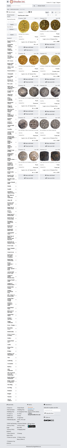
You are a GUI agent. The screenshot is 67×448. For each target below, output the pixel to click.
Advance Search (41, 5)
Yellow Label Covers (11, 67)
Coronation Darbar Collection (10, 45)
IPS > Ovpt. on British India (11, 295)
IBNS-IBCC (10, 417)
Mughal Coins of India (11, 151)
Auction (12, 29)
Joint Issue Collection (10, 95)
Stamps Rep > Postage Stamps (11, 299)
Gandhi (9, 189)
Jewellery (10, 129)
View (9, 357)
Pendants (10, 390)
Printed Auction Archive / (14, 9)
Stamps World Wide (11, 281)
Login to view (24, 42)
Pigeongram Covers (10, 103)
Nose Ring (10, 384)
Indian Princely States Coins (11, 159)
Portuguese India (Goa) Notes (10, 222)
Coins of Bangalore (10, 122)
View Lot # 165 (49, 146)
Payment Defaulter (22, 423)
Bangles (9, 393)
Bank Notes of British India (11, 215)
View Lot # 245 (28, 114)
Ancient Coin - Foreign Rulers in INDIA (11, 137)
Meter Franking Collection (10, 99)
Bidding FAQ (20, 409)
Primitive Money (10, 119)
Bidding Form (10, 411)
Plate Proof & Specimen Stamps (11, 110)
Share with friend (28, 47)
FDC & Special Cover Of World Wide (11, 374)
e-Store (19, 413)
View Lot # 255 (49, 82)
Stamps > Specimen (10, 318)
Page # (47, 12)
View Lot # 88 (28, 178)
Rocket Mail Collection (10, 64)
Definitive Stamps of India (10, 304)
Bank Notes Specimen (10, 226)
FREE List (10, 415)
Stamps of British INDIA (11, 284)
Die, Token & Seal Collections (11, 196)
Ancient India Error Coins (11, 272)
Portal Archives (11, 70)
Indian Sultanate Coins (10, 146)
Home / (8, 9)
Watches (10, 396)
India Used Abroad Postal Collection (11, 87)
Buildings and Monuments (11, 354)
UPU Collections (10, 370)
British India (11, 331)
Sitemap (19, 433)
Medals (9, 186)
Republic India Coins (11, 179)
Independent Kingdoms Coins (11, 155)
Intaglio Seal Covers (11, 91)
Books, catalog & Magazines (11, 381)
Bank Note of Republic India (11, 242)
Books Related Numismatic (11, 378)
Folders (9, 338)
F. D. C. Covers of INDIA (11, 335)
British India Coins (11, 172)
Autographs (10, 73)
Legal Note (20, 417)
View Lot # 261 (49, 114)
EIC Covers (10, 60)
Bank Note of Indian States (11, 208)
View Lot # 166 (28, 146)
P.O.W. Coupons (10, 211)
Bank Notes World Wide (10, 260)
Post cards (10, 83)
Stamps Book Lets (11, 341)
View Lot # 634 (49, 178)
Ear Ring (10, 387)
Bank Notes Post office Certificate (10, 256)
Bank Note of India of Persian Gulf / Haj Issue (11, 238)
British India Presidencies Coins (11, 168)
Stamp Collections (10, 322)
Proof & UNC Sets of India (11, 176)
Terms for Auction (11, 437)
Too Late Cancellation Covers (11, 57)
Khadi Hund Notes (11, 308)
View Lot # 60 (50, 47)
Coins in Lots (11, 252)
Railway (9, 366)
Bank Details (20, 407)
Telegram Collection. (10, 106)
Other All (10, 200)
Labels (9, 344)
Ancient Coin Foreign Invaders (11, 133)
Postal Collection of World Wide (11, 115)
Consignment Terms (22, 411)
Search (11, 24)
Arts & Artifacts (10, 400)
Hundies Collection (10, 50)
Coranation (10, 363)
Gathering (10, 360)
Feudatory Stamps (10, 53)
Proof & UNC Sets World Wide (11, 204)
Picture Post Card (10, 348)
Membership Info (11, 419)
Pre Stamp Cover (10, 328)
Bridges (9, 351)
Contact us (10, 413)
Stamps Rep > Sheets (11, 315)
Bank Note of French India (11, 218)
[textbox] (35, 412)
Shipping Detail (21, 429)
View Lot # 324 (28, 82)
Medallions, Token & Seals (11, 192)
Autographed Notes (11, 233)
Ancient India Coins (11, 126)
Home (19, 415)
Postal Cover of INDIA (11, 41)
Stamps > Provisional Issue (10, 291)
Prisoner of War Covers (10, 80)
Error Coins (10, 245)
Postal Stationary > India (10, 264)
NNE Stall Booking (12, 423)
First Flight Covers (10, 77)
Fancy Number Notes (11, 249)
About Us (9, 407)
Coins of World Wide (11, 183)
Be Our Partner (11, 409)
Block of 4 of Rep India (11, 311)
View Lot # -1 (28, 50)
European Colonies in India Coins (10, 164)
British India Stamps (11, 287)
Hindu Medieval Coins (10, 142)
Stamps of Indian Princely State (11, 276)
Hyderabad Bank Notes (10, 230)
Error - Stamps (11, 325)
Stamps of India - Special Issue (11, 268)
